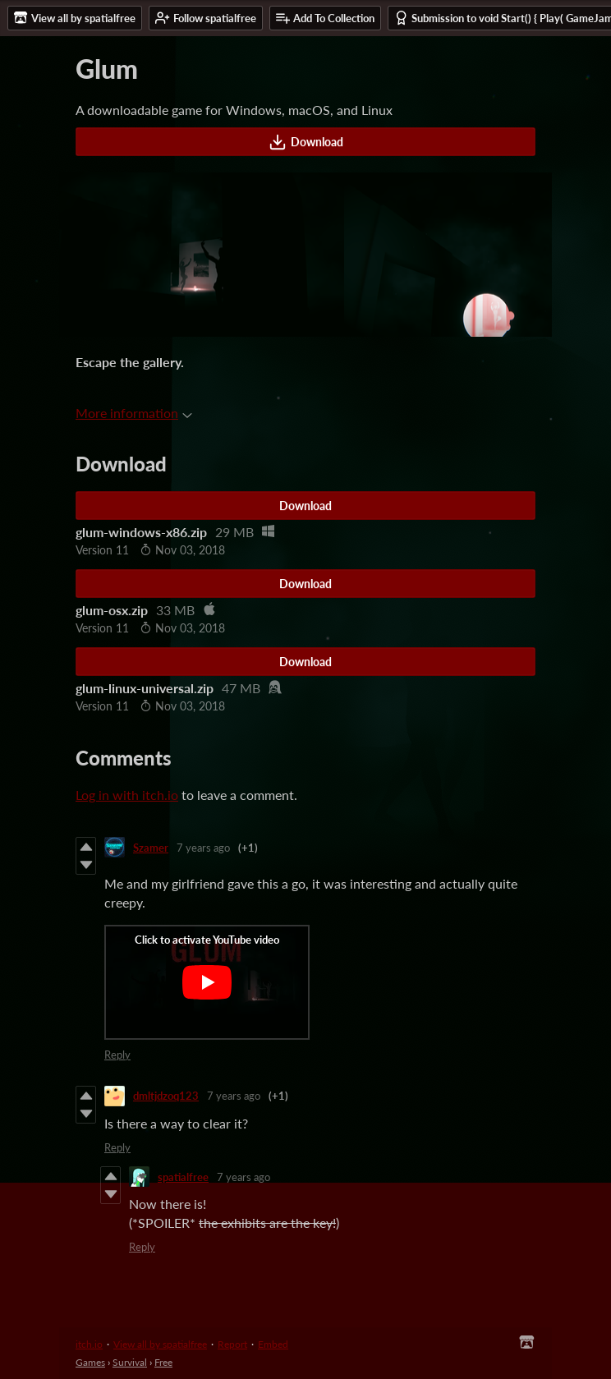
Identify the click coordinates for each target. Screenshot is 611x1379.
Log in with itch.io (127, 794)
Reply (117, 1054)
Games (90, 1362)
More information (134, 413)
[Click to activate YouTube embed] (207, 982)
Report (232, 1344)
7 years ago (203, 847)
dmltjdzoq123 (166, 1095)
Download (306, 142)
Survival (130, 1362)
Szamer (150, 847)
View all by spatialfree (160, 1344)
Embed (273, 1344)
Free (163, 1362)
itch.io (89, 1344)
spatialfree (183, 1177)
